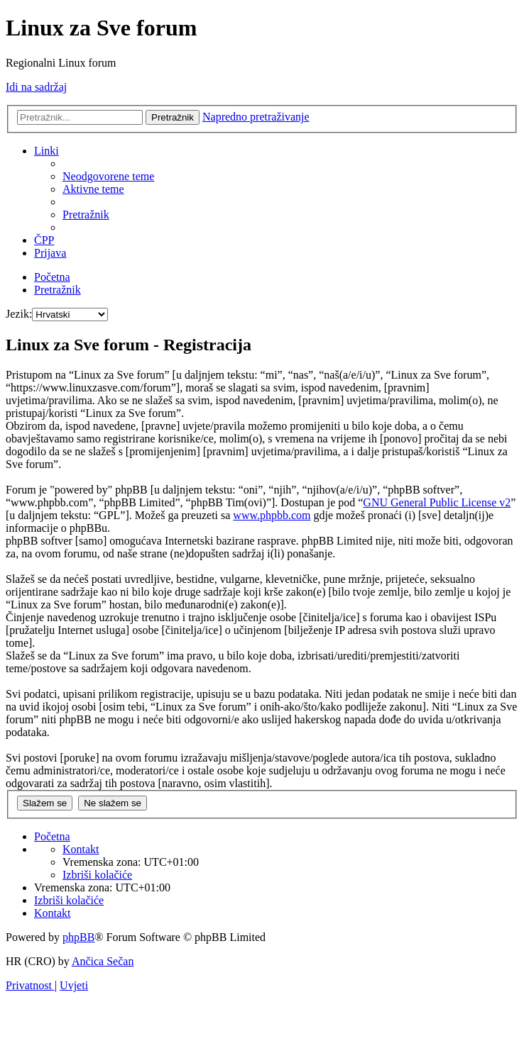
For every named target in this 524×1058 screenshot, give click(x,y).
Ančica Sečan (103, 961)
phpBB (78, 937)
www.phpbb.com (271, 515)
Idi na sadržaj (36, 87)
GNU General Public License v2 (437, 502)
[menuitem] (108, 176)
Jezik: (19, 314)
